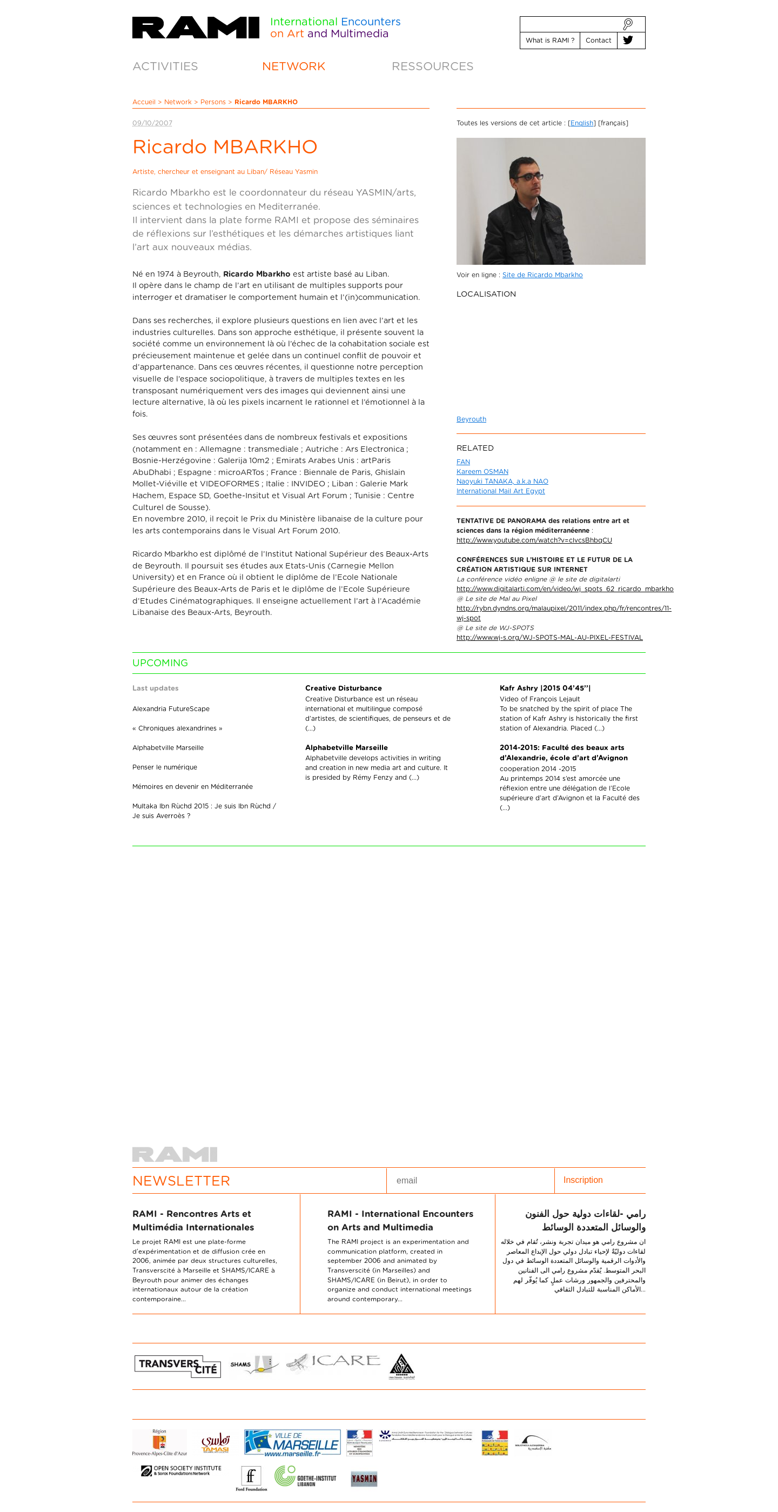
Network (178, 102)
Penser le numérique (164, 767)
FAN (463, 462)
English (582, 123)
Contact (599, 40)
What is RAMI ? (550, 40)
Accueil (144, 102)
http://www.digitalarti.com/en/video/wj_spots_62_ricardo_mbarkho (565, 589)
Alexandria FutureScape (171, 709)
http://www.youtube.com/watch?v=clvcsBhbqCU (534, 540)
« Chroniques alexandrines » (177, 728)
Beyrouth (471, 419)
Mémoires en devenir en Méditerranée (192, 787)
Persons (213, 102)
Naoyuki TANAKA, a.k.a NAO (502, 481)
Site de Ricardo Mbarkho (542, 275)
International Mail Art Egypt (501, 491)
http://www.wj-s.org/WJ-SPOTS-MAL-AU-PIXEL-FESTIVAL (550, 637)
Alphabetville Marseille (168, 748)
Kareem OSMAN (482, 472)
